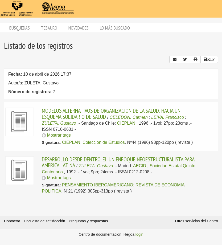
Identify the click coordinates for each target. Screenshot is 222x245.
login (139, 234)
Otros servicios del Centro (196, 221)
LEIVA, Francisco (167, 117)
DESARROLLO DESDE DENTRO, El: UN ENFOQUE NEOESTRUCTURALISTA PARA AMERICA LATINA (118, 162)
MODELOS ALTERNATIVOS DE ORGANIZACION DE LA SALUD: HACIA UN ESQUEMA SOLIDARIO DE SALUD (111, 113)
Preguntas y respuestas (88, 221)
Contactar (12, 221)
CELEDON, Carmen (129, 117)
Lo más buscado (115, 28)
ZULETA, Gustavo (59, 123)
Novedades (78, 28)
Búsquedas (19, 28)
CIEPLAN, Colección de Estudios (93, 142)
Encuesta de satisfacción (44, 221)
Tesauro (49, 28)
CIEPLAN (126, 123)
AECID (139, 166)
